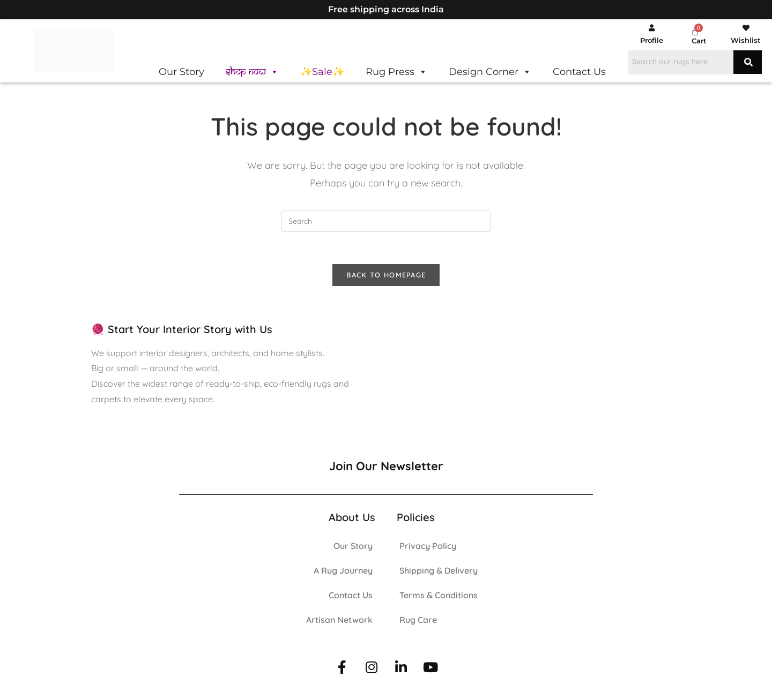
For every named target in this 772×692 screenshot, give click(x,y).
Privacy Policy (427, 546)
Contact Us (579, 72)
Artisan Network (339, 620)
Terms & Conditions (438, 596)
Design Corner (490, 71)
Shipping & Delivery (438, 571)
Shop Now (252, 71)
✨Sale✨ (322, 72)
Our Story (181, 72)
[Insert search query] (386, 221)
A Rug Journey (343, 571)
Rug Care (418, 620)
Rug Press (396, 71)
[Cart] (695, 31)
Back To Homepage (386, 275)
